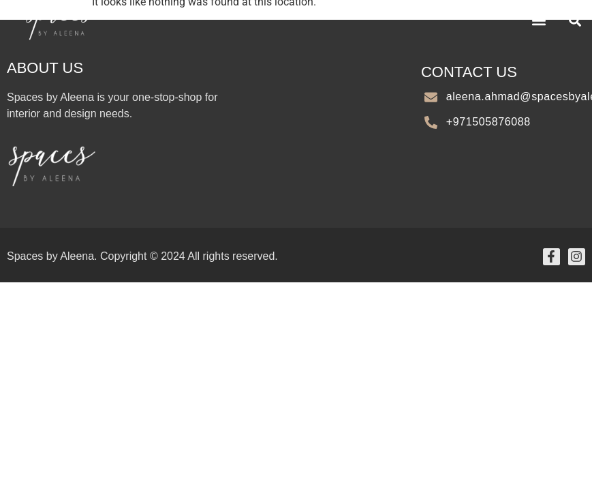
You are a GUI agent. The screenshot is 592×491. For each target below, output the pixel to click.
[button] (538, 20)
